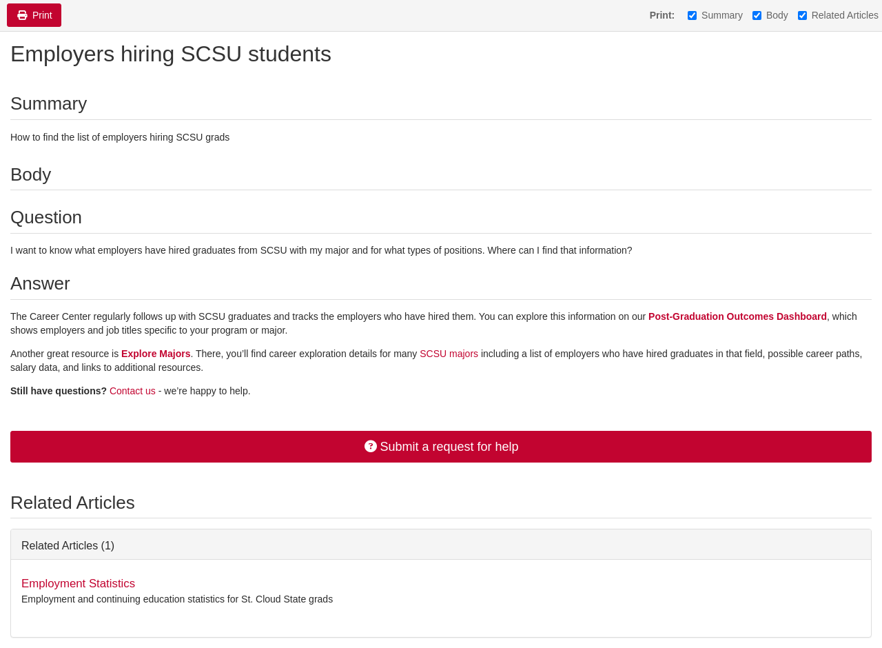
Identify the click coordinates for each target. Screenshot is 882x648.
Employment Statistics (78, 583)
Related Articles (838, 15)
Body (770, 15)
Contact (127, 390)
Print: (662, 15)
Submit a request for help (440, 447)
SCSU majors (450, 353)
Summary (715, 15)
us (150, 390)
